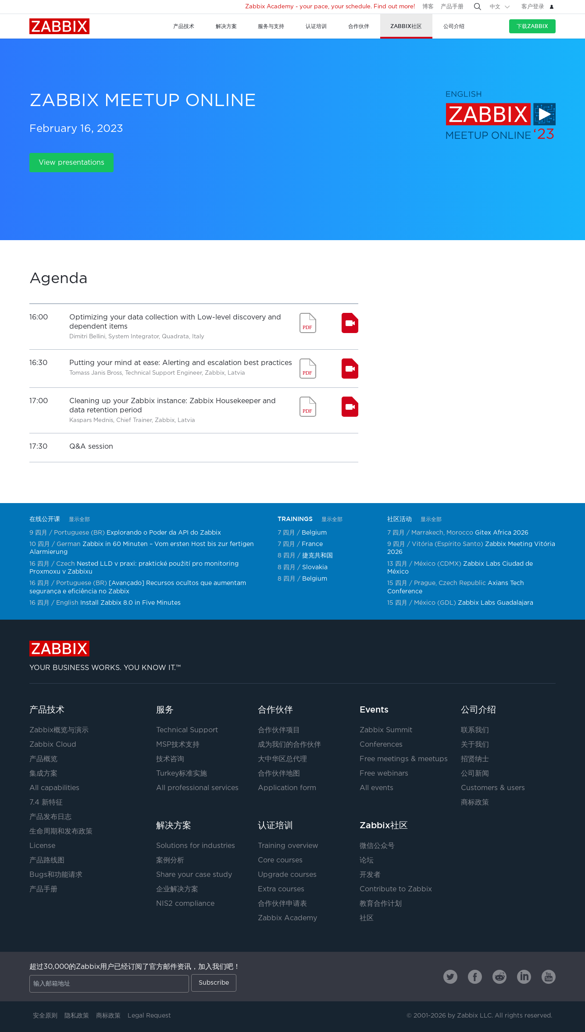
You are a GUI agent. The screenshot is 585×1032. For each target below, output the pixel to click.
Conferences (381, 744)
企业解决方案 (177, 889)
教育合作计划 (381, 904)
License (42, 846)
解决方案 (173, 825)
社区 (367, 918)
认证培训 (275, 825)
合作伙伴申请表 (282, 904)
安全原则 (45, 1015)
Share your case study (194, 875)
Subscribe (214, 983)
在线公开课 (44, 518)
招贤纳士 (475, 759)
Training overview (288, 846)
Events (374, 709)
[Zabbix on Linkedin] (524, 977)
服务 (165, 709)
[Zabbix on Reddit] (499, 977)
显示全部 (79, 519)
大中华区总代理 (282, 759)
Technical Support (187, 730)
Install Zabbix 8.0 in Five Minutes (130, 603)
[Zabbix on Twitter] (450, 977)
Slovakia (315, 567)
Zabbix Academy (287, 918)
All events (376, 788)
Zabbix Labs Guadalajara (495, 603)
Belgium (314, 533)
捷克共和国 (317, 555)
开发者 (370, 875)
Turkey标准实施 (181, 773)
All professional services (197, 788)
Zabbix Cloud (52, 744)
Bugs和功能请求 (55, 875)
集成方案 (43, 773)
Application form (287, 788)
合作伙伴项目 (279, 730)
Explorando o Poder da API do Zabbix (164, 533)
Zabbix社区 (384, 825)
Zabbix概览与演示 (59, 730)
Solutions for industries (195, 846)
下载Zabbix (532, 26)
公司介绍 (478, 709)
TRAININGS (295, 518)
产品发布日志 (50, 817)
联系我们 (475, 730)
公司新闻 (475, 773)
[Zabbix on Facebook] (475, 977)
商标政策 (475, 802)
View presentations (71, 163)
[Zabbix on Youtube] (549, 977)
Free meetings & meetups (404, 759)
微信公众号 (377, 846)
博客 (428, 6)
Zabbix (59, 26)
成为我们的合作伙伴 (289, 744)
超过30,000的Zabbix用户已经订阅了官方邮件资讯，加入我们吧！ (134, 967)
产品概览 (43, 759)
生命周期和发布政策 (61, 831)
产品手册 (452, 6)
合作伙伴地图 (279, 773)
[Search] (477, 6)
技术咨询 (170, 759)
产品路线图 (46, 860)
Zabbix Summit (386, 730)
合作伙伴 (275, 709)
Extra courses (281, 889)
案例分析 (170, 860)
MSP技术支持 (178, 744)
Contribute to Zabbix (396, 889)
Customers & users (493, 788)
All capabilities (54, 788)
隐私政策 (76, 1015)
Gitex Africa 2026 (501, 533)
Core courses (280, 860)
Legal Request (149, 1015)
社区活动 (399, 518)
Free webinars (384, 773)
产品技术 (46, 709)
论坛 (367, 860)
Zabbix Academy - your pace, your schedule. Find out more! (330, 6)
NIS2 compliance (185, 904)
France (312, 544)
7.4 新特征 (46, 802)
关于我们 (475, 744)
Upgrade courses (287, 875)
